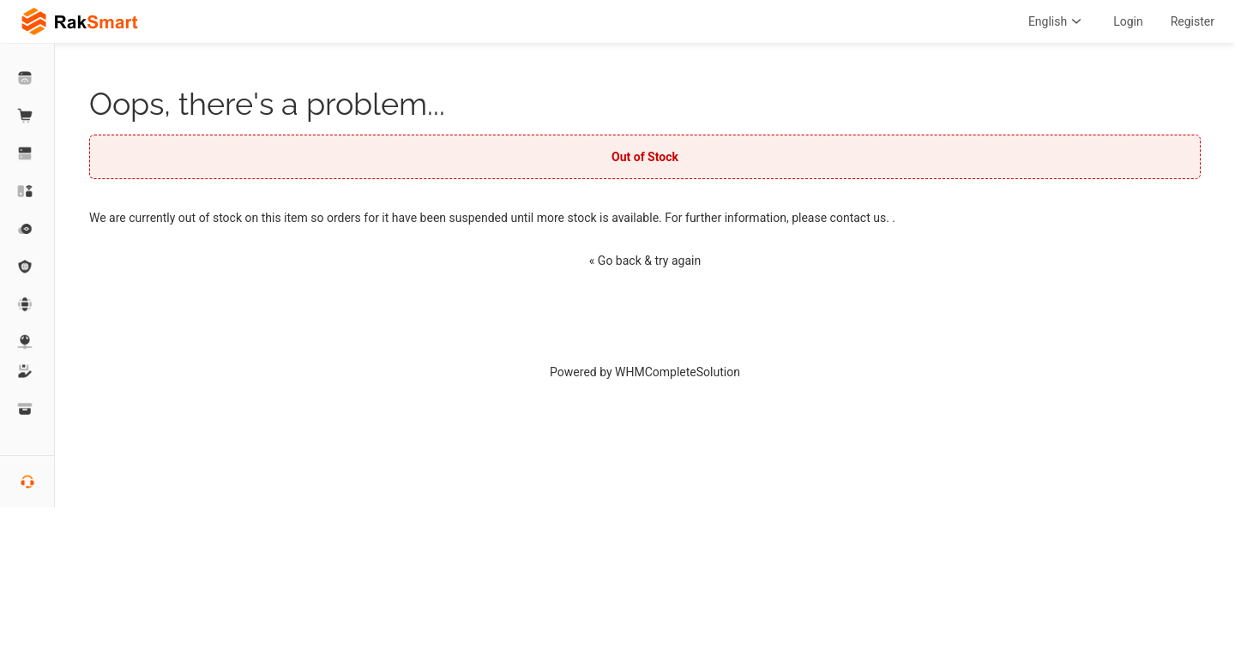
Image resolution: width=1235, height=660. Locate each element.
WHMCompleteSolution (677, 372)
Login (1128, 21)
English (1057, 21)
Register (1192, 21)
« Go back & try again (645, 260)
